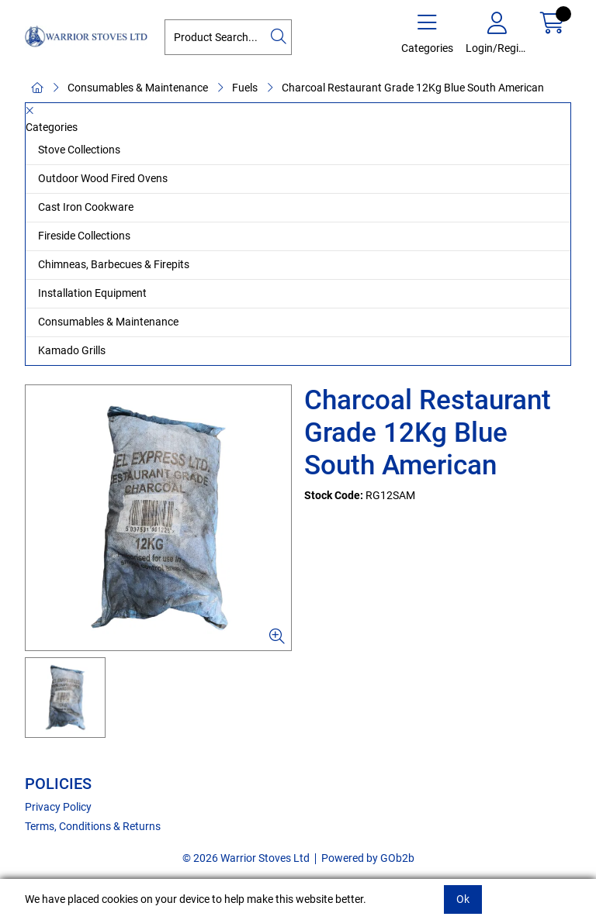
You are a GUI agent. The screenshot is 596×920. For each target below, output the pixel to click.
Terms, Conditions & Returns (93, 826)
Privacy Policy (58, 807)
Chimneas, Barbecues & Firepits (113, 264)
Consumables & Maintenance (138, 87)
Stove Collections (79, 149)
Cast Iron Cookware (85, 207)
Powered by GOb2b (367, 858)
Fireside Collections (84, 235)
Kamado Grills (72, 350)
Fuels (245, 87)
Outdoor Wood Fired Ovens (103, 178)
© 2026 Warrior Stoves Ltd (246, 858)
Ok (463, 899)
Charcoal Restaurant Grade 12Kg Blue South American (413, 87)
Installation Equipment (92, 293)
